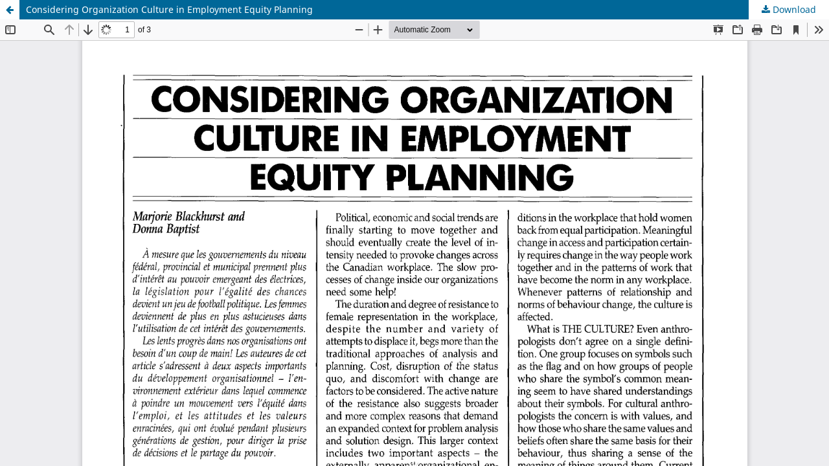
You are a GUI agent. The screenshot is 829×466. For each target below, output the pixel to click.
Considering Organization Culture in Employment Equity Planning (169, 9)
